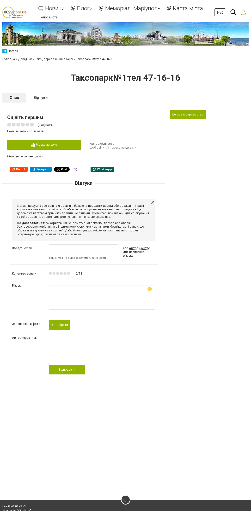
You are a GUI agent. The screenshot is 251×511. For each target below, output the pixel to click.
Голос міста (49, 17)
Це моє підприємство (188, 114)
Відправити (67, 369)
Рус (220, 12)
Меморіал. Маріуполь (132, 8)
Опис (14, 97)
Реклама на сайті (14, 506)
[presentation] (85, 353)
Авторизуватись (24, 337)
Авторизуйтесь (101, 143)
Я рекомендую (44, 145)
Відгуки (40, 97)
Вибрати (59, 325)
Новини (55, 8)
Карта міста (188, 8)
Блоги (85, 8)
